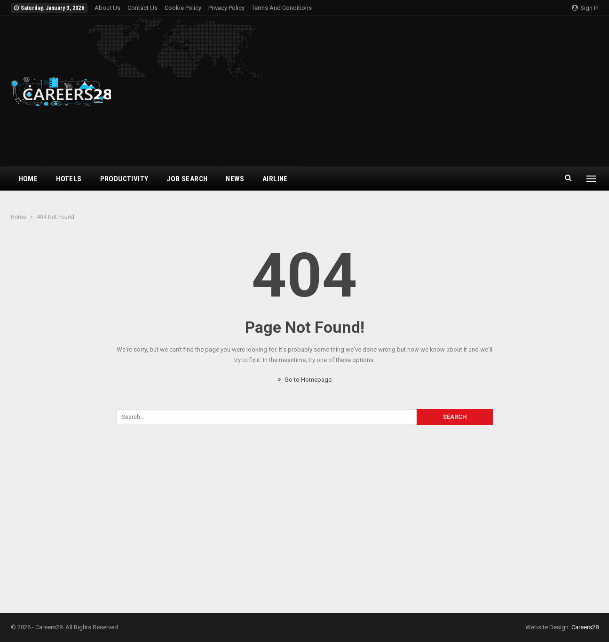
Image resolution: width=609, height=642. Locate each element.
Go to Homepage (304, 379)
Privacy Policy (226, 7)
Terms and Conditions (282, 7)
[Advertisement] (404, 91)
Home (28, 179)
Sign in (585, 7)
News (235, 179)
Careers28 (585, 627)
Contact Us (142, 7)
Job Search (186, 179)
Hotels (68, 179)
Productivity (124, 179)
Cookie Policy (183, 7)
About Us (107, 7)
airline (275, 179)
